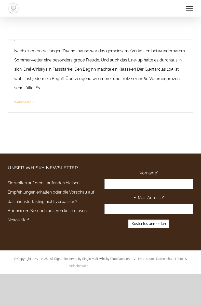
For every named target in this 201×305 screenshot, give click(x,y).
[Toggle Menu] (189, 8)
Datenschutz (165, 259)
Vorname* (149, 173)
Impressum (146, 259)
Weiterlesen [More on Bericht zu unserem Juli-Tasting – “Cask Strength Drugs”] (22, 102)
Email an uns (180, 266)
